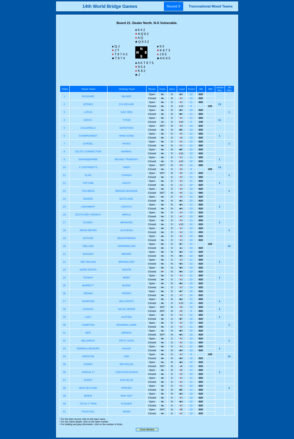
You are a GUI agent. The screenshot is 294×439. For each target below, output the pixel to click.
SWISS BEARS (88, 230)
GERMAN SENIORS (88, 348)
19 (64, 238)
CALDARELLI (88, 127)
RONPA (88, 364)
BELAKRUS (88, 340)
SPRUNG (126, 387)
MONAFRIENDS (126, 238)
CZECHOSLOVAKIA (126, 372)
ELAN (88, 175)
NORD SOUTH (88, 269)
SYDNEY (88, 222)
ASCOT (126, 183)
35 (64, 364)
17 (64, 222)
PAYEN (127, 143)
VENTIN (126, 269)
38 (64, 387)
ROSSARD (88, 96)
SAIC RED (126, 112)
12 (191, 165)
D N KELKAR (126, 104)
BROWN (126, 254)
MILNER (126, 96)
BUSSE (126, 285)
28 (64, 309)
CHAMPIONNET (88, 135)
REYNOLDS (126, 364)
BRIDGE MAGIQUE (126, 190)
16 (64, 214)
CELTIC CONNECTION (88, 151)
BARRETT (88, 285)
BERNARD (126, 222)
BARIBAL (126, 151)
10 (191, 94)
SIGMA (126, 411)
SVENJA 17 (88, 372)
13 (64, 190)
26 (64, 293)
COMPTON (88, 324)
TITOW (127, 120)
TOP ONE (88, 183)
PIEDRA (126, 293)
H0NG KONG (126, 135)
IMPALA (126, 214)
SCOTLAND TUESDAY (88, 214)
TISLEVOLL (88, 411)
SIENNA (88, 293)
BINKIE (88, 395)
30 (64, 324)
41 (64, 411)
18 (64, 230)
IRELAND (88, 246)
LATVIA (88, 112)
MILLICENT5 (126, 301)
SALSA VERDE (126, 309)
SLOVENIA (126, 230)
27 (64, 301)
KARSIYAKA (126, 127)
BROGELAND (126, 261)
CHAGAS (88, 309)
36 (64, 372)
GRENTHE (88, 356)
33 (64, 348)
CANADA (126, 175)
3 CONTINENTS (88, 167)
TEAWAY (88, 277)
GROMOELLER (126, 246)
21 (64, 254)
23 (64, 269)
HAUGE (126, 348)
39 (64, 395)
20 (64, 246)
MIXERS (88, 198)
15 (64, 206)
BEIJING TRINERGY (126, 159)
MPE (88, 332)
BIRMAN (126, 332)
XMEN (126, 167)
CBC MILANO (88, 261)
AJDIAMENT (88, 206)
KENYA (88, 120)
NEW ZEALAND (88, 387)
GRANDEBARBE (88, 159)
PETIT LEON (126, 340)
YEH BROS (88, 190)
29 (64, 317)
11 (191, 102)
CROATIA (126, 206)
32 (64, 340)
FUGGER (126, 403)
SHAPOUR (88, 301)
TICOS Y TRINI (88, 403)
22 (64, 261)
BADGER (88, 254)
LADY (88, 317)
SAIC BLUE (126, 380)
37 (64, 380)
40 (64, 403)
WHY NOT (126, 395)
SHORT (88, 380)
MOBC (126, 277)
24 (64, 277)
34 (64, 356)
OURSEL (88, 143)
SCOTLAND (126, 198)
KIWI (126, 356)
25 (64, 285)
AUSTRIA (126, 317)
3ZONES (88, 104)
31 (64, 332)
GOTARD (88, 238)
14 (64, 198)
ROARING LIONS (126, 324)
